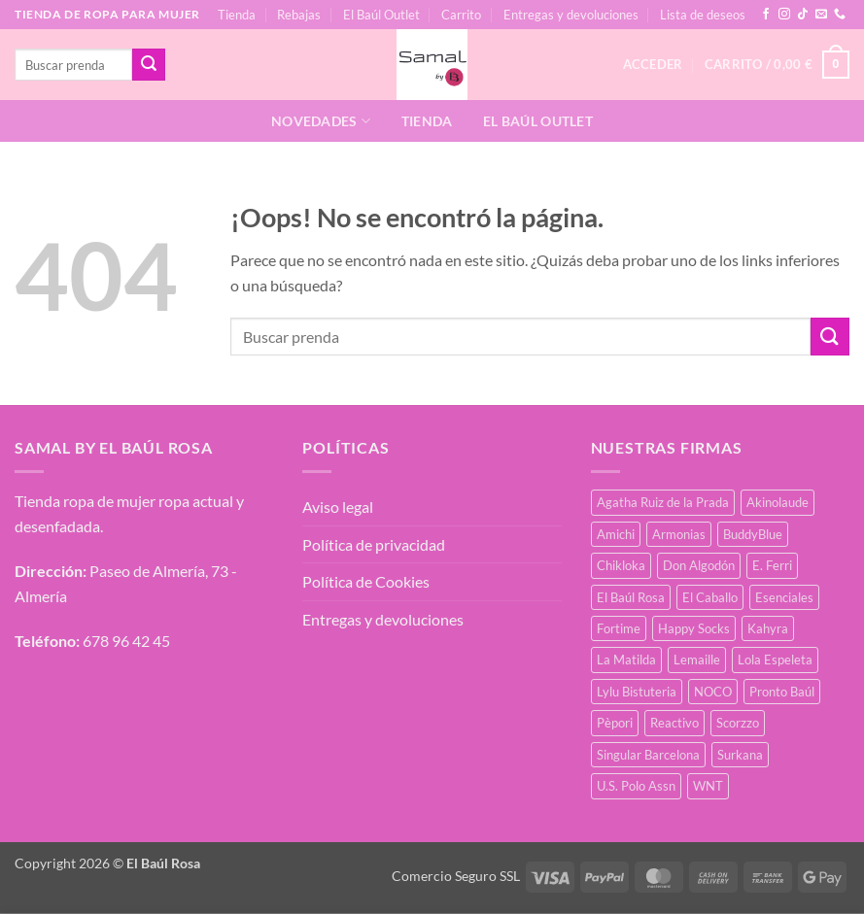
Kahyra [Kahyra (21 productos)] (767, 628)
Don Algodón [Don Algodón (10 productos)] (699, 565)
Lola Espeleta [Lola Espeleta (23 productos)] (775, 659)
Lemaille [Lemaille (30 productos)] (697, 659)
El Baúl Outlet (381, 14)
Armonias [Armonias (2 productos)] (679, 534)
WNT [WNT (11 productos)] (708, 786)
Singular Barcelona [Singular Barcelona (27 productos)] (648, 754)
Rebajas (299, 14)
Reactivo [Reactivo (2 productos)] (674, 722)
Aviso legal (337, 506)
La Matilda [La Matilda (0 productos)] (626, 659)
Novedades (320, 121)
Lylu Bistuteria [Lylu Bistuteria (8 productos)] (636, 691)
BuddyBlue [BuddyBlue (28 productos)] (752, 534)
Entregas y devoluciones (571, 14)
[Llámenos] (840, 14)
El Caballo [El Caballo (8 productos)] (710, 597)
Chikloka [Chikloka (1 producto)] (621, 565)
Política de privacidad (373, 544)
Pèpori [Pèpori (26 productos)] (615, 722)
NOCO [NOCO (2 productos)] (713, 691)
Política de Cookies (366, 581)
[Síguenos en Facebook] (766, 14)
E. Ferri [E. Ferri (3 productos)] (772, 565)
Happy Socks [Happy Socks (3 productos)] (694, 628)
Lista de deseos (702, 14)
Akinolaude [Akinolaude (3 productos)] (777, 502)
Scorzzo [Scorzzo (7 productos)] (737, 722)
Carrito (461, 14)
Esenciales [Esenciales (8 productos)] (784, 597)
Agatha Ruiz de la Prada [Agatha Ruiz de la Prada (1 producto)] (663, 502)
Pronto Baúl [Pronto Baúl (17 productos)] (781, 691)
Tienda (237, 14)
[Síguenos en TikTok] (803, 14)
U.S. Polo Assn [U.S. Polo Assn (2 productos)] (636, 786)
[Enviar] (148, 65)
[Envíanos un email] (821, 14)
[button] (777, 65)
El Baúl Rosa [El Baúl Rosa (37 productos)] (631, 597)
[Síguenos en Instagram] (784, 14)
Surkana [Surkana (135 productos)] (740, 754)
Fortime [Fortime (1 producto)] (618, 628)
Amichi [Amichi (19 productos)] (616, 534)
